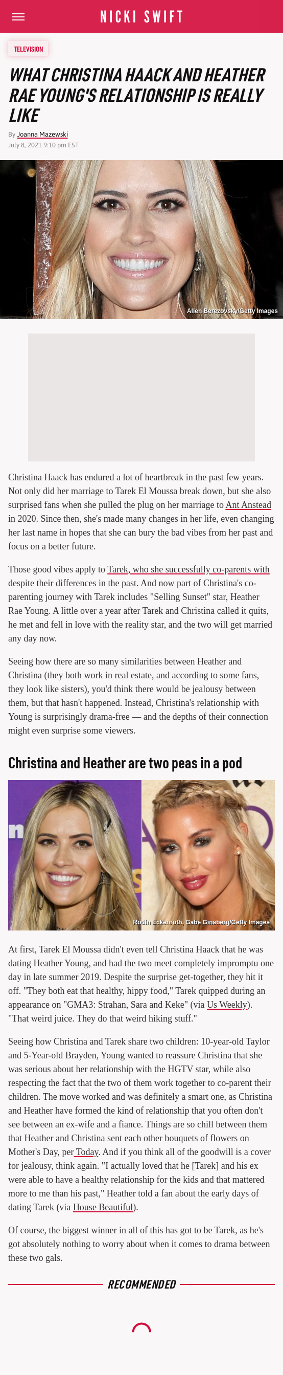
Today (86, 1152)
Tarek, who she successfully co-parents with (188, 569)
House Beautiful (103, 1207)
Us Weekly (227, 1005)
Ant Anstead (248, 505)
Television (28, 48)
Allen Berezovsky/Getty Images (232, 311)
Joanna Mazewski (42, 134)
